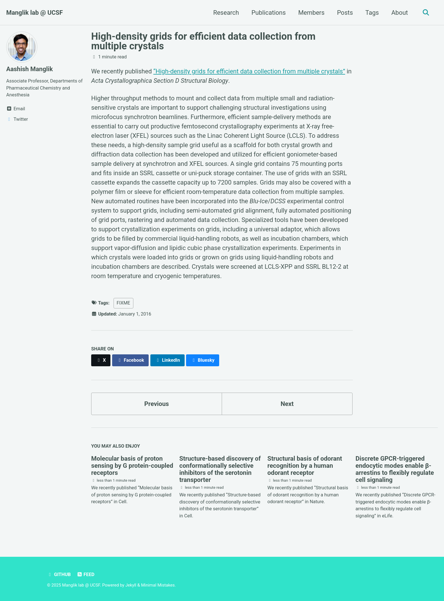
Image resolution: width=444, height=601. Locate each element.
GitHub (59, 574)
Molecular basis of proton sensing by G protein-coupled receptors (132, 465)
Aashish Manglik (29, 69)
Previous (156, 403)
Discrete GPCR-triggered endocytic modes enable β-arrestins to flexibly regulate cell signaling (395, 469)
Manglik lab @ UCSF (34, 12)
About (399, 12)
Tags (372, 12)
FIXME (123, 303)
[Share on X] (100, 360)
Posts (345, 12)
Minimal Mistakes (158, 585)
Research (226, 12)
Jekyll (130, 585)
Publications (268, 12)
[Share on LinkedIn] (167, 360)
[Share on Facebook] (130, 360)
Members (311, 12)
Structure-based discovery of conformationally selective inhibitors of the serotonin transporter (220, 469)
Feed (85, 574)
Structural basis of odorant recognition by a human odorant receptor (304, 465)
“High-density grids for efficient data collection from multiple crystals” (249, 71)
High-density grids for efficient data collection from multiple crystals (203, 41)
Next (287, 403)
